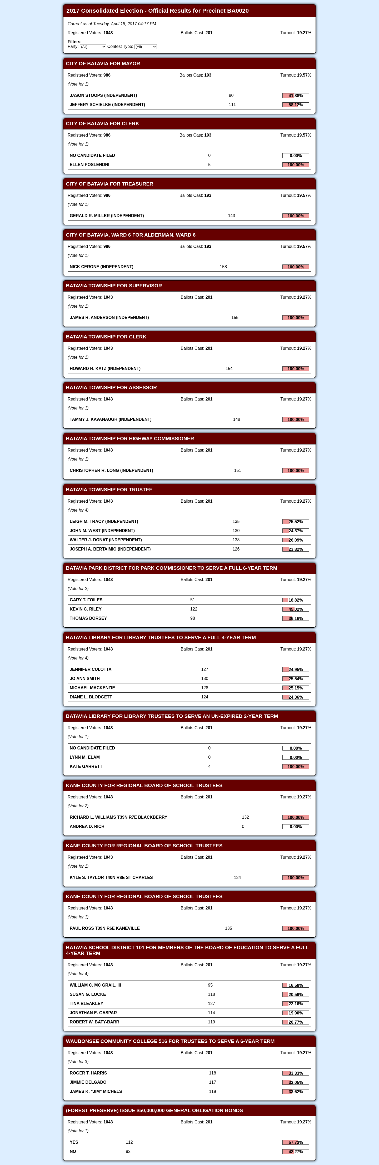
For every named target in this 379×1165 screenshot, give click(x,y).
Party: (73, 46)
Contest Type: (120, 46)
